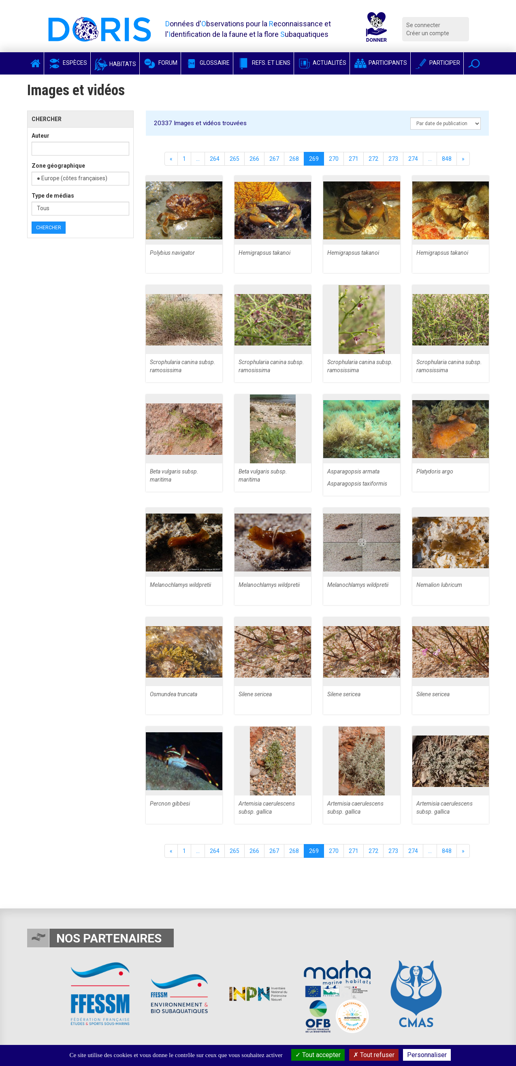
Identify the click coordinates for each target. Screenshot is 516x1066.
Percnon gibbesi (170, 803)
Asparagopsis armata (353, 471)
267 (274, 159)
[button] (474, 63)
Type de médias (53, 195)
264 (215, 159)
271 (353, 159)
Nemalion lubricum (439, 585)
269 (314, 159)
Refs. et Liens (263, 63)
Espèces (67, 63)
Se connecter (423, 25)
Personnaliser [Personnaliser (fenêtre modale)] (427, 1055)
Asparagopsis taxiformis (357, 483)
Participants (380, 63)
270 (334, 159)
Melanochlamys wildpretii (180, 585)
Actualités (321, 63)
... (198, 159)
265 (234, 159)
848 (447, 159)
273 (393, 159)
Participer (437, 63)
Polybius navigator (172, 252)
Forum (160, 63)
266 (254, 159)
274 (413, 159)
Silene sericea (255, 694)
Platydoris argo (434, 471)
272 (373, 159)
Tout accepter (318, 1055)
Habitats (115, 64)
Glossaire (207, 63)
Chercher (48, 227)
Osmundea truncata (173, 694)
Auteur (40, 135)
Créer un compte (427, 33)
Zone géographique (58, 165)
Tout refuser (373, 1055)
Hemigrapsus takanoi (264, 252)
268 (294, 159)
